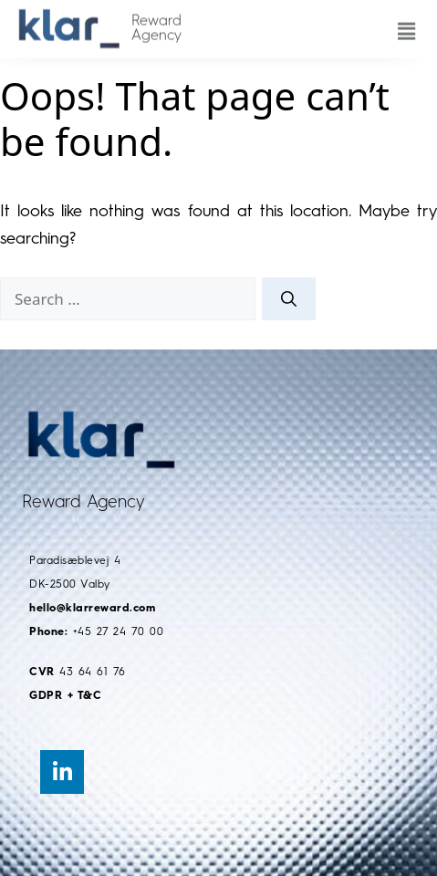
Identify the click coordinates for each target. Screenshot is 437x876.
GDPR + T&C (65, 696)
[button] (401, 22)
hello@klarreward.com (92, 608)
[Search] (289, 299)
